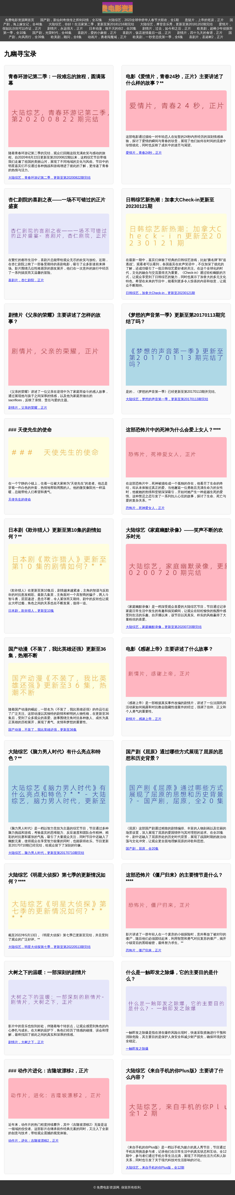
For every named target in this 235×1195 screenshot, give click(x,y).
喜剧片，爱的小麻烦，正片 (97, 32)
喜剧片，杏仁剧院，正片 (26, 280)
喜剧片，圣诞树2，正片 (206, 37)
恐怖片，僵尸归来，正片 (143, 950)
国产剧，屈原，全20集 (142, 848)
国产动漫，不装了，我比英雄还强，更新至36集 (42, 729)
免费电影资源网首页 (19, 20)
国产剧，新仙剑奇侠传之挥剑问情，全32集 (71, 20)
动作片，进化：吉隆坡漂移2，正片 (33, 1140)
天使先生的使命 (19, 499)
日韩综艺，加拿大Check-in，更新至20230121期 (160, 293)
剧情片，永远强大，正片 (65, 28)
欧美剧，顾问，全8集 (66, 37)
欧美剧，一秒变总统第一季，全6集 (158, 37)
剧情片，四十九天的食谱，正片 (199, 32)
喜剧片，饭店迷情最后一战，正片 (147, 32)
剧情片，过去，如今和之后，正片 (166, 28)
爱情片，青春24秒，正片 (144, 152)
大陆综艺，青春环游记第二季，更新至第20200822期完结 (49, 177)
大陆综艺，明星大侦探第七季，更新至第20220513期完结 (49, 947)
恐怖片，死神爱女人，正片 (145, 508)
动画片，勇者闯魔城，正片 (107, 37)
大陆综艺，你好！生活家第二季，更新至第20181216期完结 (91, 24)
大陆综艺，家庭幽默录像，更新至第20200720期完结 (164, 627)
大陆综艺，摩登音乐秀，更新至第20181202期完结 (176, 24)
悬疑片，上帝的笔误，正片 (204, 20)
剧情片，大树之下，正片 (26, 1042)
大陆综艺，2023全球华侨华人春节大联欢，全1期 (143, 20)
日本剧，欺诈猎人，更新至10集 (31, 610)
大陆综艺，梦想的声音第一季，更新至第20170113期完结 (167, 399)
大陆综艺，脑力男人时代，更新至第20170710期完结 (46, 853)
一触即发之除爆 (137, 1048)
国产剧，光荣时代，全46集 (52, 32)
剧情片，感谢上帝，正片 (143, 719)
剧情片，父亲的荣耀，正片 (27, 407)
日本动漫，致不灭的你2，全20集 (113, 28)
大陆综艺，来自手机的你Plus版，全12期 (155, 1167)
